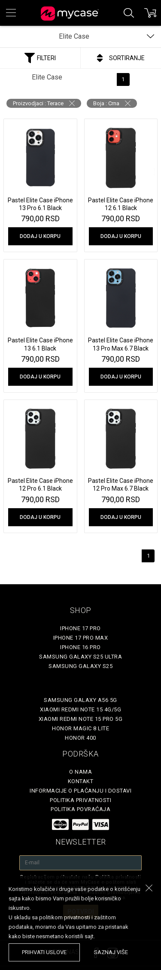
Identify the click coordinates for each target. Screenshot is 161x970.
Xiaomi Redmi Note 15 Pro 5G (81, 719)
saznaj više (111, 952)
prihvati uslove (44, 952)
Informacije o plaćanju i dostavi (80, 790)
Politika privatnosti (80, 800)
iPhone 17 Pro (80, 628)
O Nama (80, 772)
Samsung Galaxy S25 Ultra (80, 656)
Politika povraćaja (80, 809)
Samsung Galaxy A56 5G (80, 700)
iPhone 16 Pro (80, 647)
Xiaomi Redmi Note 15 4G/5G (80, 709)
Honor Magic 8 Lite (80, 728)
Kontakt (81, 781)
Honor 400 (80, 738)
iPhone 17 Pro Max (80, 637)
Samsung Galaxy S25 (80, 666)
